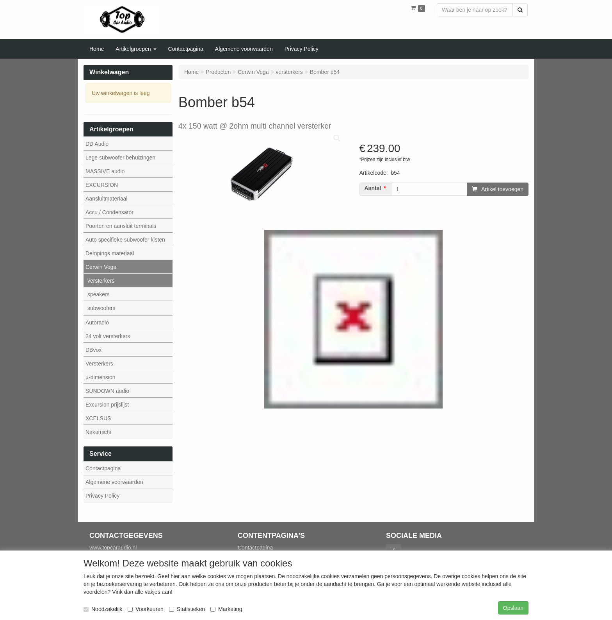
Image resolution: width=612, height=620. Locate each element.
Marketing (226, 609)
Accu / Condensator (109, 212)
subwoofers (101, 308)
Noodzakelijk (103, 609)
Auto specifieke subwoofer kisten (125, 240)
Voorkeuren (146, 609)
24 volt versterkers (107, 336)
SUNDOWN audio (107, 391)
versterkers (100, 281)
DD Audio (97, 144)
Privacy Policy (102, 496)
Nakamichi (98, 432)
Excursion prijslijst (107, 404)
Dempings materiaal (109, 253)
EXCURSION (101, 185)
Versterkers (99, 363)
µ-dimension (100, 377)
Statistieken (187, 609)
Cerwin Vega (100, 267)
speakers (98, 294)
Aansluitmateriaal (106, 198)
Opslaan (513, 608)
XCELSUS (98, 418)
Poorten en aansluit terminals (120, 226)
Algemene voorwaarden (114, 482)
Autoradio (97, 322)
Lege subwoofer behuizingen (120, 157)
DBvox (93, 350)
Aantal (373, 188)
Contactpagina (103, 468)
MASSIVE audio (105, 171)
